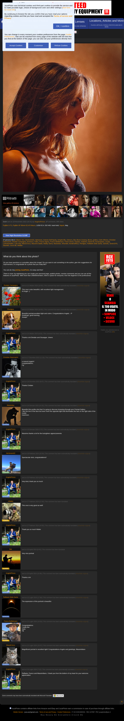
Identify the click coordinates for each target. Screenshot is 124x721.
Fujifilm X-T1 (7, 225)
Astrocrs (69, 240)
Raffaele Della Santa (94, 243)
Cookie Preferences (63, 712)
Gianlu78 (91, 242)
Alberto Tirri (20, 240)
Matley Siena (48, 243)
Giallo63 (84, 242)
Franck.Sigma (44, 242)
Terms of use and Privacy (47, 712)
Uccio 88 (13, 245)
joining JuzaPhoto (22, 270)
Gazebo (77, 242)
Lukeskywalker (8, 243)
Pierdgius (83, 243)
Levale (107, 242)
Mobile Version (18, 712)
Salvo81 (106, 243)
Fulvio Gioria (69, 242)
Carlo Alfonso (103, 240)
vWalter (20, 245)
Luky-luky (17, 243)
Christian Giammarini (10, 357)
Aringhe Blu (61, 240)
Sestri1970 (113, 243)
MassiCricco (26, 243)
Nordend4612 (74, 243)
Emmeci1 (30, 242)
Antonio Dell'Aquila (50, 240)
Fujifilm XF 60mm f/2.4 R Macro (24, 225)
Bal (74, 240)
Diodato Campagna (19, 242)
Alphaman (38, 240)
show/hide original (83, 286)
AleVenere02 (29, 240)
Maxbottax (57, 243)
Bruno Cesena (82, 240)
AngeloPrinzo (40, 222)
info (113, 332)
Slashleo (6, 245)
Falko (36, 242)
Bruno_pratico (93, 240)
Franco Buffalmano (57, 242)
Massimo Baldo (37, 243)
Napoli (62, 225)
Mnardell (65, 243)
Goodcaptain (99, 242)
